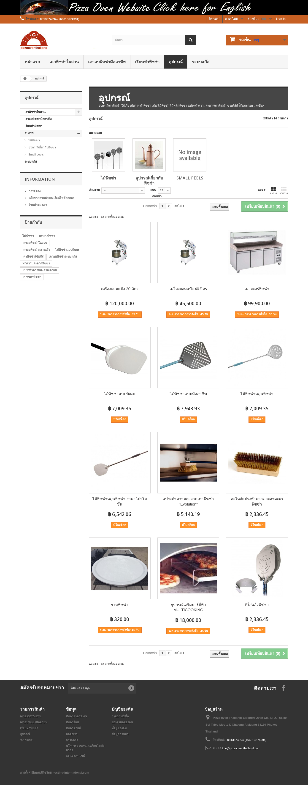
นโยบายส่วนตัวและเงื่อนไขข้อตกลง (51, 198)
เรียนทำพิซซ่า (147, 61)
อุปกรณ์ (176, 61)
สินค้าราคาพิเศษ (76, 716)
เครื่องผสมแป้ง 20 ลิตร (119, 289)
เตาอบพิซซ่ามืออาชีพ (107, 61)
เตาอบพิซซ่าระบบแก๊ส (63, 256)
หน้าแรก (32, 61)
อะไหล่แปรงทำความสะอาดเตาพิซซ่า (257, 501)
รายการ (283, 191)
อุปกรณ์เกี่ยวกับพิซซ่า (41, 147)
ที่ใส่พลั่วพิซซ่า (257, 605)
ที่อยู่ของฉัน (119, 728)
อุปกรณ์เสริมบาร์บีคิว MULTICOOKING (188, 607)
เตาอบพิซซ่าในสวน (34, 243)
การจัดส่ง (34, 191)
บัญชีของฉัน (122, 709)
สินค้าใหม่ (72, 722)
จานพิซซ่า (119, 605)
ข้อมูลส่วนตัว (120, 734)
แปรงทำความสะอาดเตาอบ (39, 270)
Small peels (35, 154)
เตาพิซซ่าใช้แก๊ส (32, 256)
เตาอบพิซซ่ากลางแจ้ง (36, 249)
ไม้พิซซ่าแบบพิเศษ (67, 249)
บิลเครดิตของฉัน (122, 722)
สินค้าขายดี (73, 728)
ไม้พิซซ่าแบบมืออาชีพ (188, 394)
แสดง (152, 190)
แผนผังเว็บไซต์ (75, 756)
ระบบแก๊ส (200, 61)
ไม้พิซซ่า (33, 140)
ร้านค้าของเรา (37, 205)
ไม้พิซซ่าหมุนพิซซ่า (256, 394)
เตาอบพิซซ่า (47, 236)
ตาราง (273, 191)
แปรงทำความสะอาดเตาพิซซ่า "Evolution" (188, 501)
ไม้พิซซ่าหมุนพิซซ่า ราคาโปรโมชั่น (119, 501)
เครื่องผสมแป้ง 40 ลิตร (188, 289)
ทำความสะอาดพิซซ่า (36, 263)
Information (40, 179)
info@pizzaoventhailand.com (241, 748)
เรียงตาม (94, 190)
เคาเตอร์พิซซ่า (257, 289)
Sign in (281, 18)
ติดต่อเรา (214, 18)
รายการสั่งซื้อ (120, 716)
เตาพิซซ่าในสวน (64, 61)
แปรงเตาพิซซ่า (31, 277)
